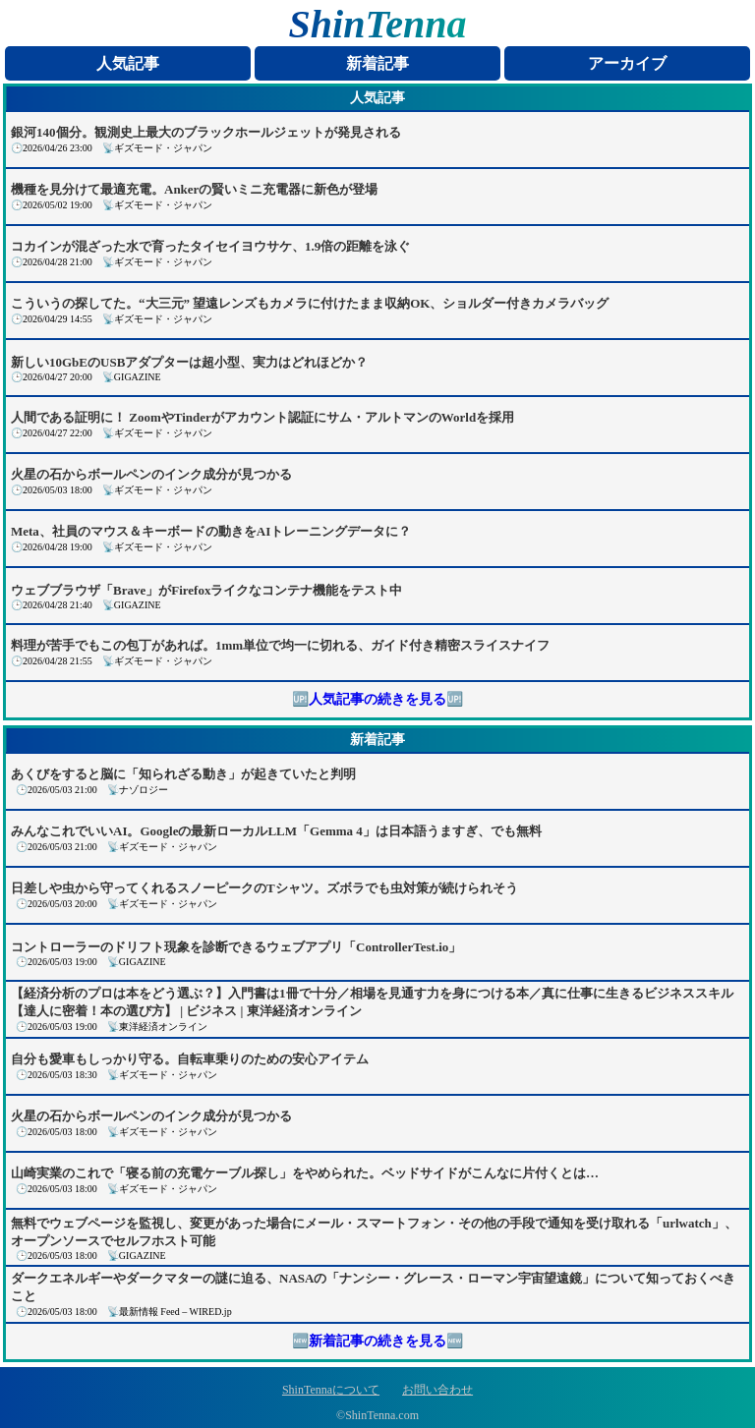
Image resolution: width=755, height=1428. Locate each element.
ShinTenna (378, 24)
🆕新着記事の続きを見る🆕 (377, 1341)
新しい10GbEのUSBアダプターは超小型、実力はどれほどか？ (189, 362)
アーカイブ (627, 63)
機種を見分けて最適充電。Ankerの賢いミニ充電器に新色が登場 (194, 189)
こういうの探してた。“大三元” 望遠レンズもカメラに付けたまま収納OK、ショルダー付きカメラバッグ (310, 303)
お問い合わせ (437, 1390)
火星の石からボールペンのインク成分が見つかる (151, 474)
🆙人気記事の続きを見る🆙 (377, 699)
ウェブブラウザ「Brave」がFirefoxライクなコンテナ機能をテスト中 (206, 590)
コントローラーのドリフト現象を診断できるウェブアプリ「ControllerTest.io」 (236, 947)
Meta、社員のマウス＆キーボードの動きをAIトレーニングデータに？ (211, 531)
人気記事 (127, 63)
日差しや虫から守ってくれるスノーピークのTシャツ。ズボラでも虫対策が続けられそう (264, 888)
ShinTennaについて (330, 1390)
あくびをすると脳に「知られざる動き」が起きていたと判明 (183, 774)
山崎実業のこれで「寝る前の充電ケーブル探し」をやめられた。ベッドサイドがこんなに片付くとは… (305, 1173)
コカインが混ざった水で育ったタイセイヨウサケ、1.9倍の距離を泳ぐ (210, 246)
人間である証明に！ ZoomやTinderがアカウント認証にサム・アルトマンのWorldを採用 (262, 417)
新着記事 (377, 63)
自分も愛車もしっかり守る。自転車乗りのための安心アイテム (190, 1059)
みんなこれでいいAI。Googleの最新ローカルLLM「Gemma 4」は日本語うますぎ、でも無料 (276, 831)
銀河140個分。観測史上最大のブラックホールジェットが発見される (206, 132)
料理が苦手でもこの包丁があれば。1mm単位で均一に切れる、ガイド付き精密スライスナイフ (280, 645)
